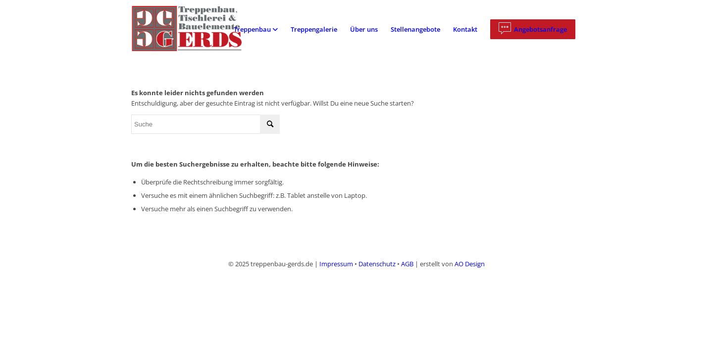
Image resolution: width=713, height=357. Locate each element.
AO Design (470, 263)
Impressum (336, 263)
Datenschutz (377, 263)
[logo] (194, 29)
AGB (407, 263)
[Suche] (205, 124)
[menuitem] (255, 29)
